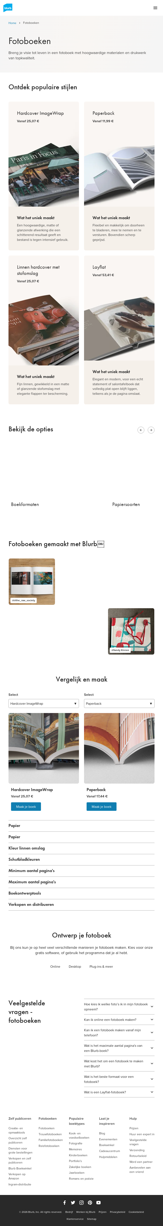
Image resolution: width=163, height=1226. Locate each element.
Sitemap (91, 1219)
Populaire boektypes (77, 1121)
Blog (102, 1133)
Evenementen (108, 1139)
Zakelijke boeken (80, 1167)
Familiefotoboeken (51, 1140)
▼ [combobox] (43, 703)
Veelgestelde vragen (138, 1142)
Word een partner (141, 1162)
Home (12, 23)
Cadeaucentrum (109, 1151)
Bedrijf (69, 1212)
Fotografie (75, 1143)
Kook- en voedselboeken (79, 1135)
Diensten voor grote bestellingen (20, 1150)
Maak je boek (26, 806)
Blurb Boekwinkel (19, 1168)
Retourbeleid (137, 1156)
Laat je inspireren (107, 1121)
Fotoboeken (48, 1118)
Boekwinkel (106, 1145)
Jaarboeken (76, 1173)
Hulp (133, 1118)
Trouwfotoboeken (50, 1134)
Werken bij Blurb (85, 1212)
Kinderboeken (78, 1155)
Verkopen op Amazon (16, 1176)
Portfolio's (75, 1161)
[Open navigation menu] (155, 8)
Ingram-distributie (19, 1184)
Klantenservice (75, 1219)
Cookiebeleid (136, 1212)
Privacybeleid (117, 1212)
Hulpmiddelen (108, 1157)
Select (13, 694)
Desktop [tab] (75, 966)
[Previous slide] (141, 430)
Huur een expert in (142, 1134)
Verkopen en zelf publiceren (19, 1160)
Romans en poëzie (81, 1179)
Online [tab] (55, 966)
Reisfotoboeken (49, 1146)
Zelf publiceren (19, 1118)
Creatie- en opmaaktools (16, 1130)
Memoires (75, 1149)
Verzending (137, 1150)
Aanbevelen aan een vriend (140, 1170)
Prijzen (133, 1128)
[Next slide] (151, 430)
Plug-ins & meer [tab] (101, 966)
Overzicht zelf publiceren (17, 1140)
